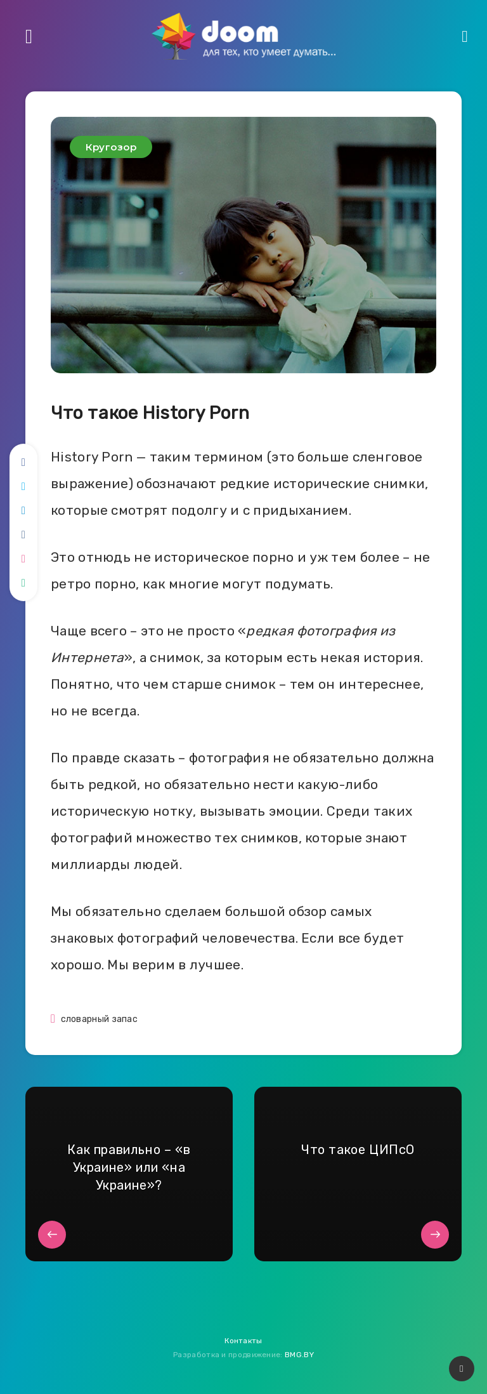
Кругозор (111, 147)
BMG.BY (299, 1354)
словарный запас (99, 1019)
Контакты (243, 1340)
